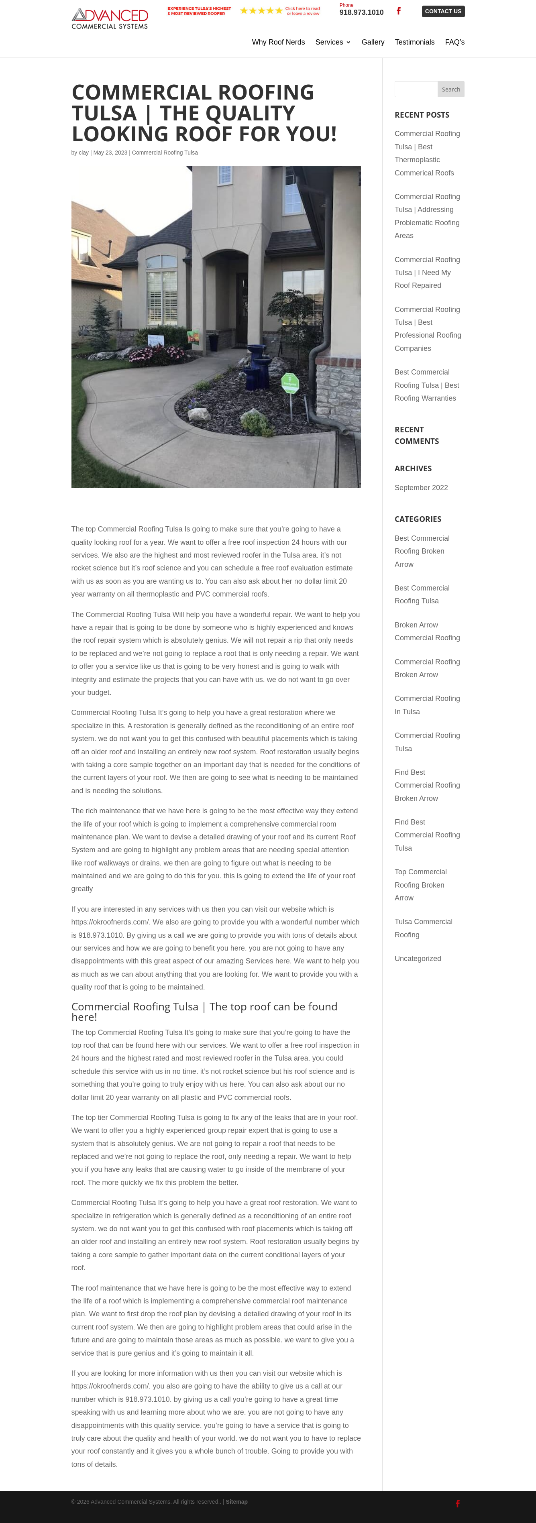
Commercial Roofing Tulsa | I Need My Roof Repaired (427, 273)
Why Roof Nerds (278, 42)
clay (84, 152)
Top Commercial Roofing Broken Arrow (421, 885)
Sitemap (237, 1502)
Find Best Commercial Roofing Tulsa (427, 835)
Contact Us (443, 11)
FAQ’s (455, 42)
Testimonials (415, 42)
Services (329, 42)
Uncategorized (418, 959)
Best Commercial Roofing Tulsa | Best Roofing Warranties (427, 385)
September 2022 (421, 488)
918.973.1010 (362, 10)
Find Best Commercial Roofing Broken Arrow (427, 785)
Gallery (373, 42)
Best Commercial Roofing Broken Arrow (422, 551)
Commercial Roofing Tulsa (165, 152)
